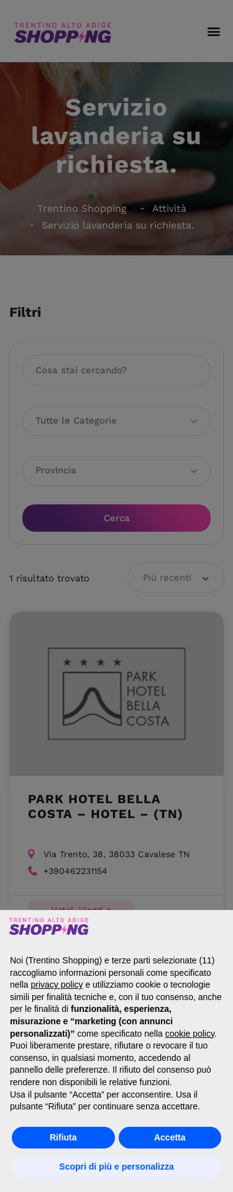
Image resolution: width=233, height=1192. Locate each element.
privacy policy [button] (56, 985)
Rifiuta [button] (63, 1137)
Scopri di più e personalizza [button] (116, 1167)
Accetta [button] (170, 1137)
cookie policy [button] (189, 1034)
